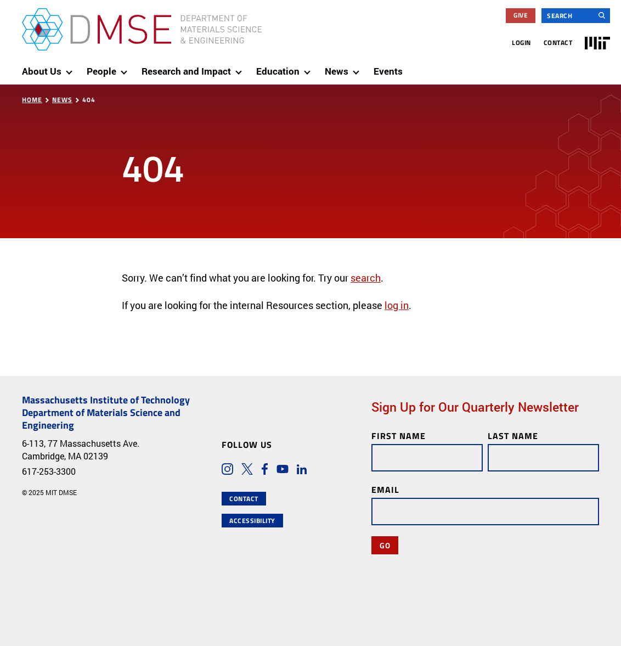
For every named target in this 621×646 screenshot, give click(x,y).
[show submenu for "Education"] (309, 67)
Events (388, 71)
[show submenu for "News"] (358, 67)
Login (521, 42)
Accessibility (252, 520)
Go (385, 545)
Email (385, 489)
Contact (558, 42)
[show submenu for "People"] (126, 67)
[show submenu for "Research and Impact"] (241, 67)
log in (397, 305)
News (62, 99)
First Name (398, 435)
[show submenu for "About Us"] (71, 67)
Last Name (513, 435)
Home (32, 99)
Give (520, 15)
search (366, 277)
